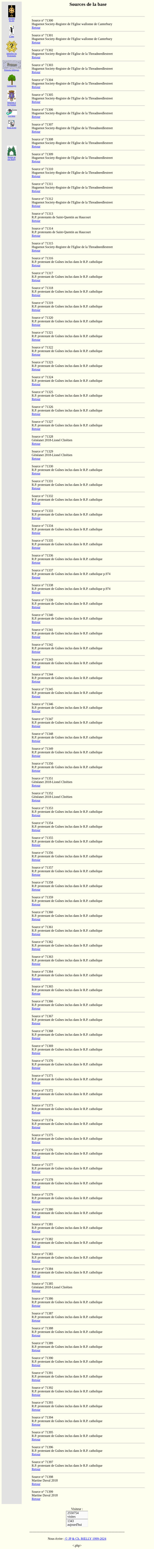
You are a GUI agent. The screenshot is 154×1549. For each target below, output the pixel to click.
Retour (36, 27)
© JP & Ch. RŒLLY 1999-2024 (85, 1538)
